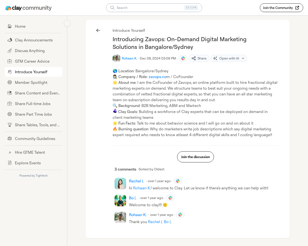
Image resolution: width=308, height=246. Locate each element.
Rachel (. (155, 221)
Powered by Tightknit (33, 175)
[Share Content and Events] (33, 93)
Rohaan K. (142, 188)
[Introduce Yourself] (33, 72)
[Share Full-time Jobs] (33, 103)
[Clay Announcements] (33, 40)
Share (198, 58)
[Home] (33, 26)
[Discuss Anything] (33, 50)
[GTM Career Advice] (33, 61)
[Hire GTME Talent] (33, 152)
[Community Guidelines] (33, 138)
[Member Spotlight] (33, 82)
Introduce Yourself (129, 30)
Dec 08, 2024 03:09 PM (158, 58)
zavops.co (157, 76)
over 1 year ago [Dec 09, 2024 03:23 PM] (159, 181)
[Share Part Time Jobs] (33, 114)
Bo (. (168, 221)
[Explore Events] (33, 163)
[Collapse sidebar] (67, 23)
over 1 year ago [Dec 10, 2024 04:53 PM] (161, 215)
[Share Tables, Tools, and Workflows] (33, 125)
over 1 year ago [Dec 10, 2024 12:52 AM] (151, 198)
